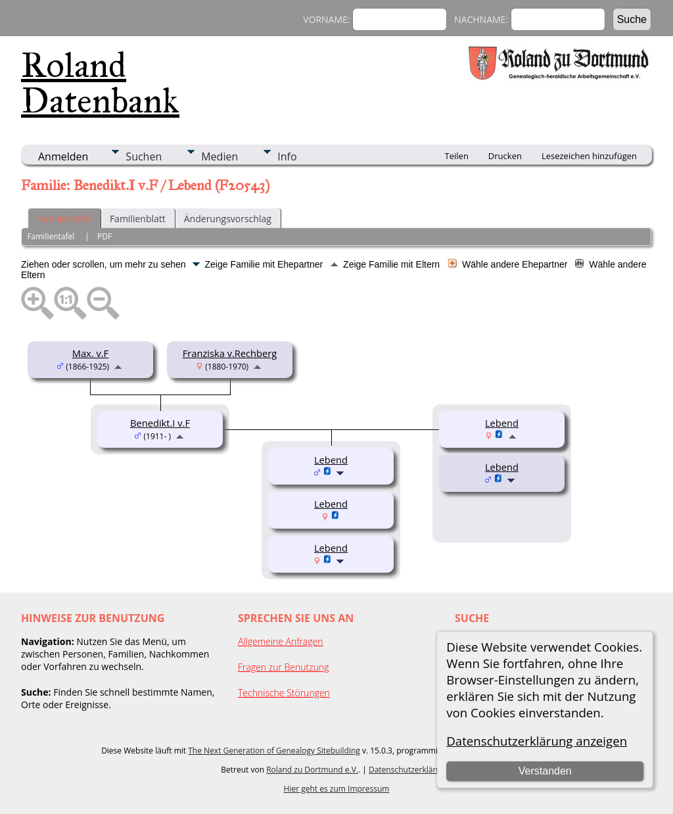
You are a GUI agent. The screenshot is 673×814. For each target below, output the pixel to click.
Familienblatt (138, 218)
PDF (104, 236)
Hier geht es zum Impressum (337, 788)
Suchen (144, 156)
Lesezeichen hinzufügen (589, 156)
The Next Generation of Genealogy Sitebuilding (274, 750)
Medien (219, 156)
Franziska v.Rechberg (230, 353)
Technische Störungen (284, 692)
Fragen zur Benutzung (283, 667)
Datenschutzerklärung (409, 769)
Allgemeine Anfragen (280, 641)
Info (286, 156)
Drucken (505, 156)
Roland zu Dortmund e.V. (312, 769)
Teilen (457, 156)
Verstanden (545, 771)
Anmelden (63, 156)
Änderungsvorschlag (227, 218)
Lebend (502, 466)
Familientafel (63, 218)
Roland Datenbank (100, 82)
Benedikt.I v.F (160, 422)
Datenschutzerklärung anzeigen (536, 740)
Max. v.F (90, 353)
